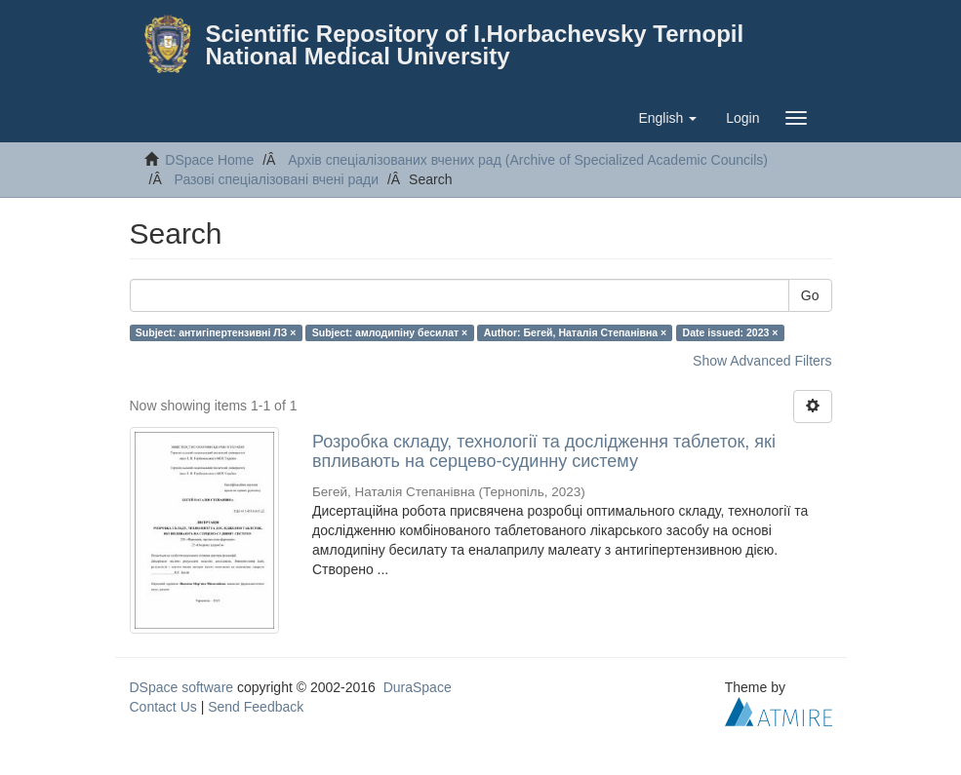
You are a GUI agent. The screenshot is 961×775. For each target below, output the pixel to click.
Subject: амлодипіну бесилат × (389, 332)
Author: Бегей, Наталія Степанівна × (575, 332)
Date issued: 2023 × (731, 332)
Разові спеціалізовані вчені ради (277, 179)
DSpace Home (209, 160)
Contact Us (163, 707)
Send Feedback (255, 707)
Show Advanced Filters (762, 360)
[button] (667, 118)
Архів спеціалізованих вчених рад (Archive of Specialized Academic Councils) (528, 160)
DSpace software (182, 687)
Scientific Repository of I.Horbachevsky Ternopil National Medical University (475, 44)
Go (810, 295)
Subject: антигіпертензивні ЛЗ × (216, 332)
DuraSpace (417, 687)
